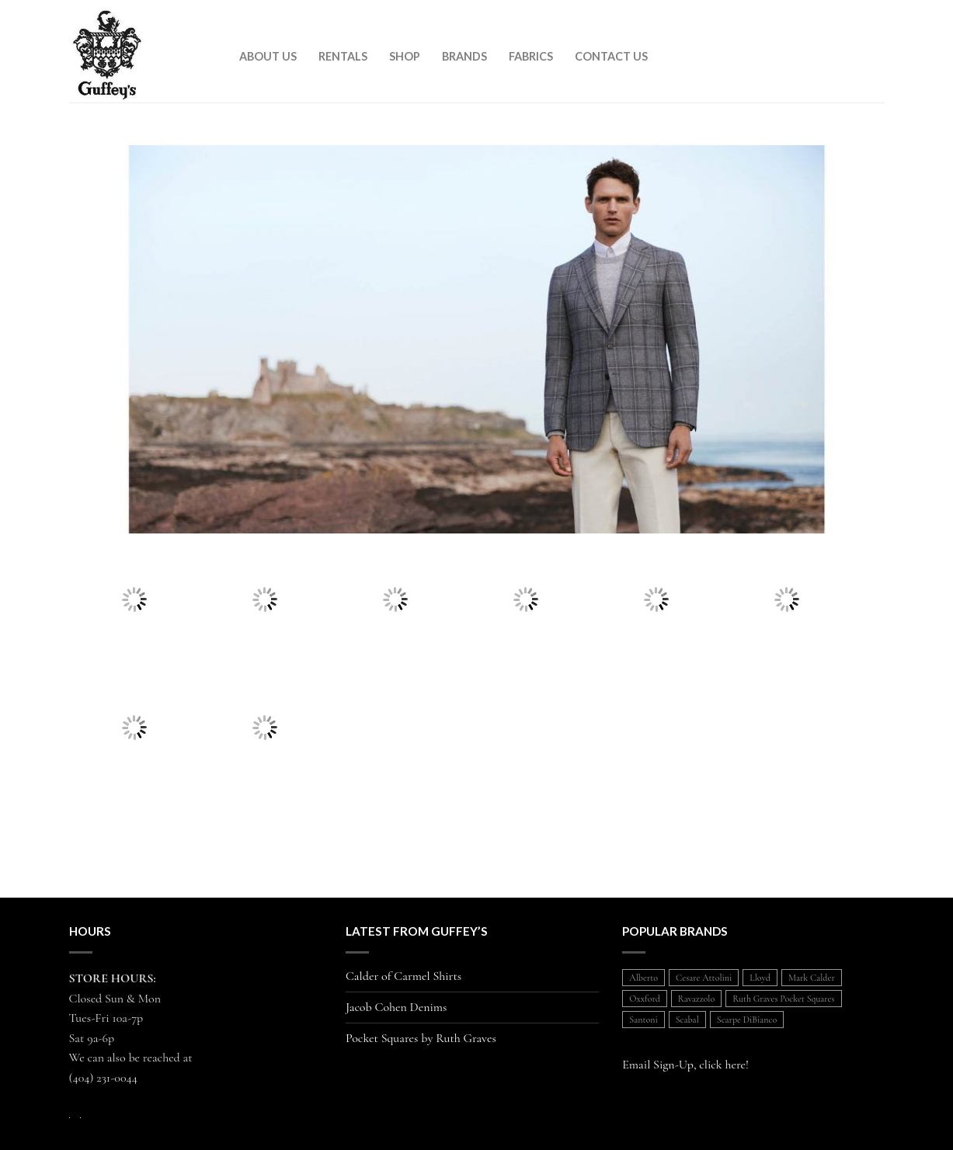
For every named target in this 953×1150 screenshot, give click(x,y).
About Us (268, 56)
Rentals (342, 56)
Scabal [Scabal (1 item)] (687, 1019)
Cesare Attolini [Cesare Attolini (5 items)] (704, 977)
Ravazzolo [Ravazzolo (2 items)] (696, 998)
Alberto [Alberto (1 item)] (643, 977)
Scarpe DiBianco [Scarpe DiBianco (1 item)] (747, 1019)
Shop (404, 56)
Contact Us (611, 56)
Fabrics (531, 56)
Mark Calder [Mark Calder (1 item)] (811, 977)
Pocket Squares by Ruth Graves (421, 1038)
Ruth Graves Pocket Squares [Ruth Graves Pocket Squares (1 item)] (783, 998)
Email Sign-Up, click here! (685, 1064)
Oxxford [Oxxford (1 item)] (644, 998)
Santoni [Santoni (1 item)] (643, 1019)
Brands (464, 56)
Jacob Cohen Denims (396, 1007)
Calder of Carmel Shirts (403, 976)
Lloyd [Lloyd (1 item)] (760, 977)
